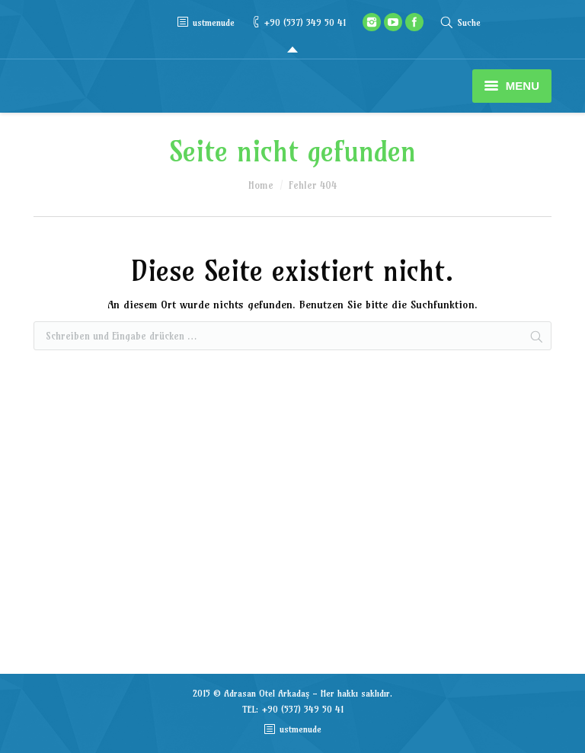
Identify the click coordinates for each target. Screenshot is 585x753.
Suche (469, 22)
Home (260, 185)
